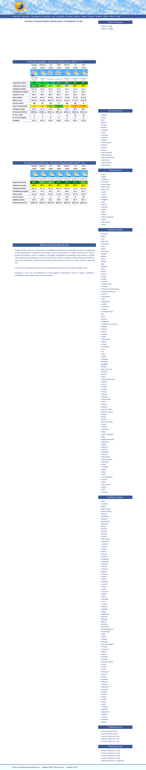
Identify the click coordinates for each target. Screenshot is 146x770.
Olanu (103, 634)
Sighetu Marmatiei (107, 439)
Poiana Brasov (106, 142)
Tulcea (103, 472)
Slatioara (104, 682)
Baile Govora (106, 509)
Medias (104, 367)
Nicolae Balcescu (107, 629)
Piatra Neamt (106, 399)
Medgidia (104, 364)
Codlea (103, 304)
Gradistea (104, 581)
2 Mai (103, 174)
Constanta (61, 16)
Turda (103, 474)
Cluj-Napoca (36, 16)
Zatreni (103, 722)
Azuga (103, 117)
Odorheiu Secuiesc (108, 379)
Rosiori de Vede (107, 422)
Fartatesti (104, 564)
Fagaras (104, 137)
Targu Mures (105, 457)
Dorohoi (104, 319)
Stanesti (104, 684)
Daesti (103, 551)
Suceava (104, 449)
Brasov (77, 16)
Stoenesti (104, 689)
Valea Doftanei (106, 152)
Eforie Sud (105, 189)
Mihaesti (104, 619)
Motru (103, 377)
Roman (104, 419)
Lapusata (104, 599)
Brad (103, 269)
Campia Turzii (106, 284)
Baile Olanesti (106, 511)
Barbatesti (105, 516)
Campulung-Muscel (108, 291)
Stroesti (104, 694)
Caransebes (105, 296)
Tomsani (104, 707)
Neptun (104, 209)
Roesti (103, 664)
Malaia (103, 612)
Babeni (103, 506)
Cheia (103, 132)
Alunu (103, 501)
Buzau (103, 276)
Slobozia (104, 447)
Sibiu (103, 437)
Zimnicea (104, 492)
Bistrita (103, 261)
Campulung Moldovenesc (110, 289)
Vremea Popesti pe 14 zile (110, 756)
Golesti (103, 579)
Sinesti (103, 677)
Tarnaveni (104, 462)
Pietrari (103, 652)
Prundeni (104, 657)
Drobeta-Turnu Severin (109, 324)
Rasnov (104, 147)
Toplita (103, 469)
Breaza (103, 125)
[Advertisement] (54, 40)
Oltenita (104, 382)
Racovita (104, 659)
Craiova (70, 16)
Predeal (104, 145)
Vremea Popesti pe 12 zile (110, 753)
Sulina (103, 219)
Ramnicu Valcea (107, 412)
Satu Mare (105, 429)
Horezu (104, 586)
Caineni (104, 536)
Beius (103, 259)
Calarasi (104, 281)
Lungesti (104, 604)
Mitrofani (104, 624)
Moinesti (104, 372)
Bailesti (104, 254)
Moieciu (104, 140)
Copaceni (104, 544)
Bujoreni (104, 531)
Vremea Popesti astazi (109, 731)
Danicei (104, 554)
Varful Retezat (106, 162)
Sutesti (103, 699)
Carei (103, 299)
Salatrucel (104, 672)
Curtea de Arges (107, 311)
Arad (118, 16)
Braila (106, 16)
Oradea (99, 16)
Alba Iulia (104, 241)
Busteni (104, 127)
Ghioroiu (104, 574)
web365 (75, 767)
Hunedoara (105, 347)
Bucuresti (25, 16)
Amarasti (104, 504)
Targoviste (105, 452)
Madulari (104, 609)
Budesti (104, 529)
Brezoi (103, 526)
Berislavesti (105, 521)
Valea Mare (105, 712)
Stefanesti (104, 687)
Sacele (103, 424)
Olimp (103, 212)
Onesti (103, 384)
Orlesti (103, 637)
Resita (103, 417)
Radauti (104, 407)
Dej (102, 314)
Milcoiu (103, 622)
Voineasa (104, 719)
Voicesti (104, 717)
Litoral (103, 194)
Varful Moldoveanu (108, 157)
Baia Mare (105, 251)
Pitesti (103, 402)
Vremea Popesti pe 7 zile (110, 741)
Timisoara (46, 16)
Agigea (103, 177)
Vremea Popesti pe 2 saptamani (112, 761)
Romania (16, 16)
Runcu (103, 669)
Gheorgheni (105, 339)
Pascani (104, 394)
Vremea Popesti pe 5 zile (110, 739)
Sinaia (103, 150)
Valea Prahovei (106, 155)
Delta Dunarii (106, 184)
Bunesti (104, 534)
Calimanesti (105, 539)
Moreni (103, 374)
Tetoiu (103, 702)
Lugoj (103, 354)
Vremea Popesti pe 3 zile (110, 736)
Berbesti (104, 519)
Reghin (103, 414)
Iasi (53, 16)
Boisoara (104, 524)
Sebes (103, 432)
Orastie (104, 389)
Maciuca (104, 607)
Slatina (103, 444)
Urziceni (104, 479)
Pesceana (104, 649)
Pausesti (104, 642)
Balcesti (104, 514)
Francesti (104, 569)
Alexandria (105, 244)
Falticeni (104, 329)
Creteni (104, 549)
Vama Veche (105, 222)
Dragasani (105, 322)
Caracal (104, 294)
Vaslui (103, 482)
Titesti (103, 704)
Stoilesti (104, 692)
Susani (103, 697)
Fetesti (103, 332)
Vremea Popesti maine (109, 734)
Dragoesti (104, 561)
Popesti (104, 654)
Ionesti (103, 589)
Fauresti (104, 566)
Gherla (103, 342)
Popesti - (106, 26)
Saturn (103, 214)
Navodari (104, 207)
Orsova (104, 392)
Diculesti (104, 556)
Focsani (104, 334)
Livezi (103, 602)
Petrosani (104, 397)
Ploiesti (91, 16)
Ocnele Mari (105, 632)
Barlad (103, 256)
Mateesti (104, 617)
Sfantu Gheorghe (107, 217)
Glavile (103, 576)
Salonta (104, 427)
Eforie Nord (105, 187)
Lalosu (103, 597)
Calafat (103, 279)
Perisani (104, 647)
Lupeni (103, 357)
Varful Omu (105, 160)
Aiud (103, 239)
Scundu (104, 674)
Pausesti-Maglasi (107, 644)
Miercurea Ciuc (106, 369)
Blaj (102, 264)
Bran (103, 120)
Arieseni (104, 115)
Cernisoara (105, 541)
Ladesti (104, 594)
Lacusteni (104, 592)
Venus (103, 224)
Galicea (104, 571)
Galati (84, 16)
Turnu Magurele (107, 477)
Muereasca (105, 627)
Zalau (103, 489)
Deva (103, 317)
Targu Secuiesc (106, 459)
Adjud (103, 236)
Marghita (104, 362)
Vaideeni (104, 709)
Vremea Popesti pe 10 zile (110, 751)
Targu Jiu (104, 454)
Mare (103, 202)
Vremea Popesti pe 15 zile (110, 758)
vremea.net (19, 13)
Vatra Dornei (105, 165)
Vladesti (104, 714)
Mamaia (104, 197)
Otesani (104, 639)
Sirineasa (104, 679)
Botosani (104, 266)
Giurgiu (104, 344)
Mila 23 (104, 204)
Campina (104, 130)
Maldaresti (105, 614)
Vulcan (103, 487)
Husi (103, 349)
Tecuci (103, 464)
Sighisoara (105, 442)
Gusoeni (104, 584)
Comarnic (104, 135)
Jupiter (103, 192)
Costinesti (104, 182)
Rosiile (103, 667)
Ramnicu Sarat (106, 409)
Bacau (112, 16)
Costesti (104, 546)
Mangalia (104, 199)
